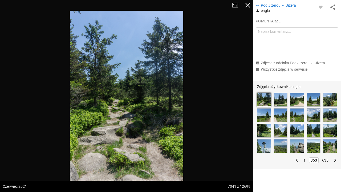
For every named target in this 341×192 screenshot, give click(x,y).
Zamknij (247, 5)
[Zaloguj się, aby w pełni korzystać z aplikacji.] (320, 7)
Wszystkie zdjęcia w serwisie (281, 69)
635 (325, 160)
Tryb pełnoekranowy (237, 5)
